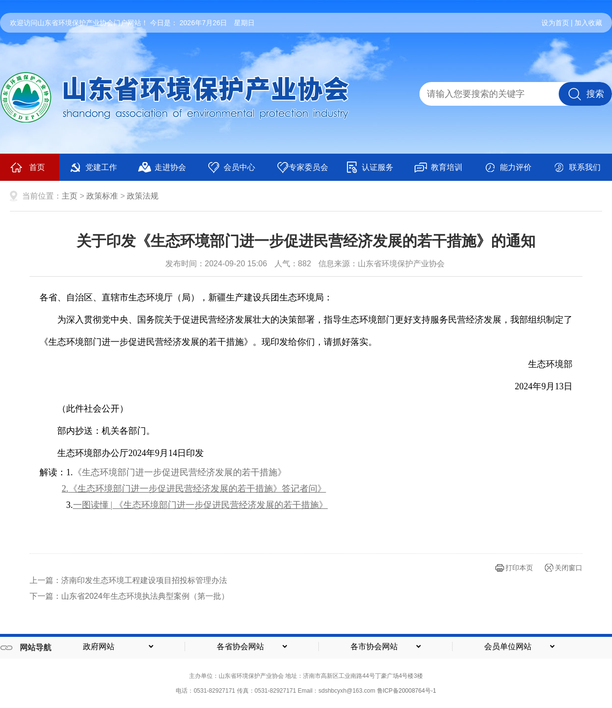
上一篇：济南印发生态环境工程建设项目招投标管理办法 (128, 580)
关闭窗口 (568, 568)
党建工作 (93, 167)
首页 (27, 167)
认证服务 (369, 167)
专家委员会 (302, 167)
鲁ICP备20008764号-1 (406, 690)
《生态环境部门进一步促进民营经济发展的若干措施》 (179, 472)
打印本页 (519, 568)
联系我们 (577, 167)
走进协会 (162, 167)
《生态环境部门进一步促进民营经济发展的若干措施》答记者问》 (197, 489)
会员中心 (231, 167)
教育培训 (438, 167)
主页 (69, 196)
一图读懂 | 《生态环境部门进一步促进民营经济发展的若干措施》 (200, 505)
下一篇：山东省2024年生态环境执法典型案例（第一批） (129, 596)
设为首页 (555, 23)
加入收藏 (588, 23)
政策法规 (142, 196)
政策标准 (102, 196)
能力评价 (508, 167)
